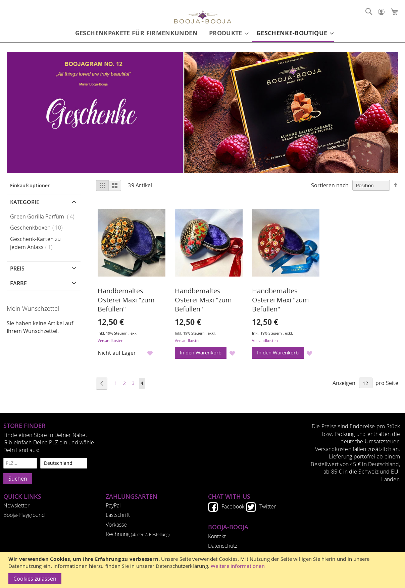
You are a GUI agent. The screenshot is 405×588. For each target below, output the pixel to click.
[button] (150, 353)
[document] (203, 570)
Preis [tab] (17, 268)
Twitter (267, 506)
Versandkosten (110, 340)
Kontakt (217, 536)
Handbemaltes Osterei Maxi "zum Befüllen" (126, 299)
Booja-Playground (24, 515)
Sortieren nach (330, 185)
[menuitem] (136, 33)
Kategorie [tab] (24, 202)
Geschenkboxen (38, 227)
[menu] (202, 33)
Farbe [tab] (18, 283)
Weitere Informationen (238, 566)
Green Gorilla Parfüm (44, 216)
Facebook (233, 506)
